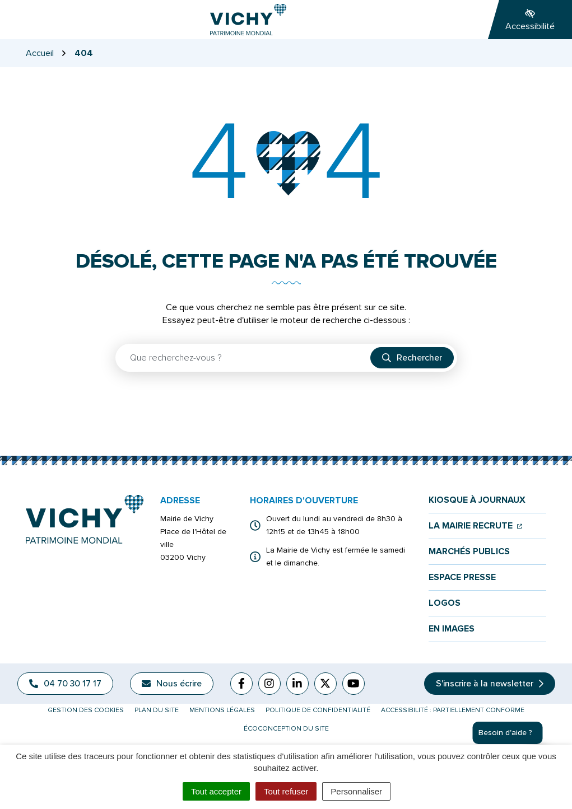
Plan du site (156, 710)
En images (452, 629)
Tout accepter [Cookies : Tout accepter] (216, 791)
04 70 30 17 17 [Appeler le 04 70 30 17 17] (65, 683)
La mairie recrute (475, 526)
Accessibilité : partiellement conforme (452, 710)
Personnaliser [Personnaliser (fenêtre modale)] (356, 791)
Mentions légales (222, 710)
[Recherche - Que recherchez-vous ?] (243, 357)
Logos (445, 603)
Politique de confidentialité (318, 710)
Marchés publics (469, 551)
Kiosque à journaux (477, 500)
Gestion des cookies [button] (86, 710)
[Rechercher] (412, 357)
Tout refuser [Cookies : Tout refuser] (286, 791)
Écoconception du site (286, 728)
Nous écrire (172, 683)
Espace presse (462, 577)
